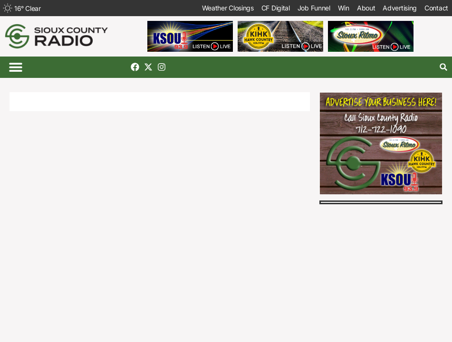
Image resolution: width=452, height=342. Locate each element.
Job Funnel (314, 8)
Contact (436, 8)
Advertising (400, 8)
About (366, 8)
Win (343, 8)
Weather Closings (228, 8)
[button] (15, 67)
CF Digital (275, 8)
